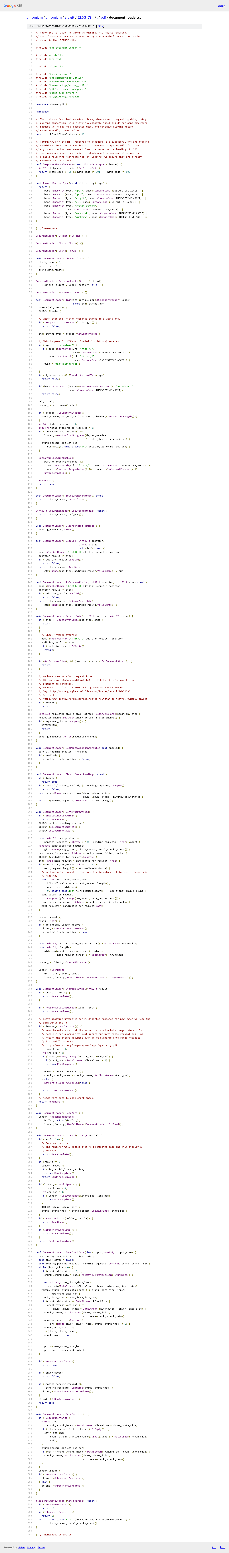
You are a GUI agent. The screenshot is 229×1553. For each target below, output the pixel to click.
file (100, 26)
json (222, 1547)
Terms (41, 1547)
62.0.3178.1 (85, 17)
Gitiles (21, 1547)
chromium (35, 17)
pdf (103, 17)
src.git (69, 17)
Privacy (31, 1547)
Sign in (221, 5)
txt (214, 1547)
